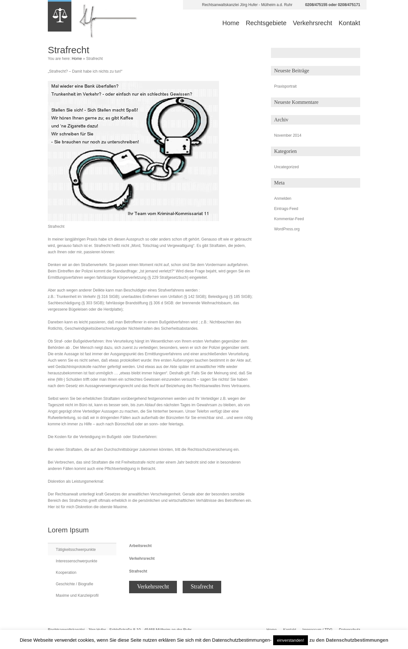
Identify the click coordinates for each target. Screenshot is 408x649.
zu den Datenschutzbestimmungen (349, 640)
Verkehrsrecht (312, 22)
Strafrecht (202, 586)
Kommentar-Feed (289, 219)
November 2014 (287, 135)
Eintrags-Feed (286, 208)
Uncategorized (286, 167)
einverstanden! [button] (290, 640)
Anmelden (282, 198)
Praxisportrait (285, 86)
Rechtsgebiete (266, 22)
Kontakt (349, 22)
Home (230, 22)
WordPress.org (287, 229)
